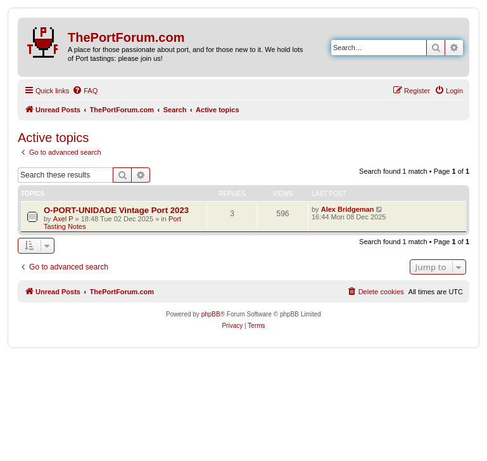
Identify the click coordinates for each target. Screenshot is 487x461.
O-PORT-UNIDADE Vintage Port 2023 (116, 210)
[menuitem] (85, 90)
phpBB (210, 314)
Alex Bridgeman (347, 209)
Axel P (63, 219)
